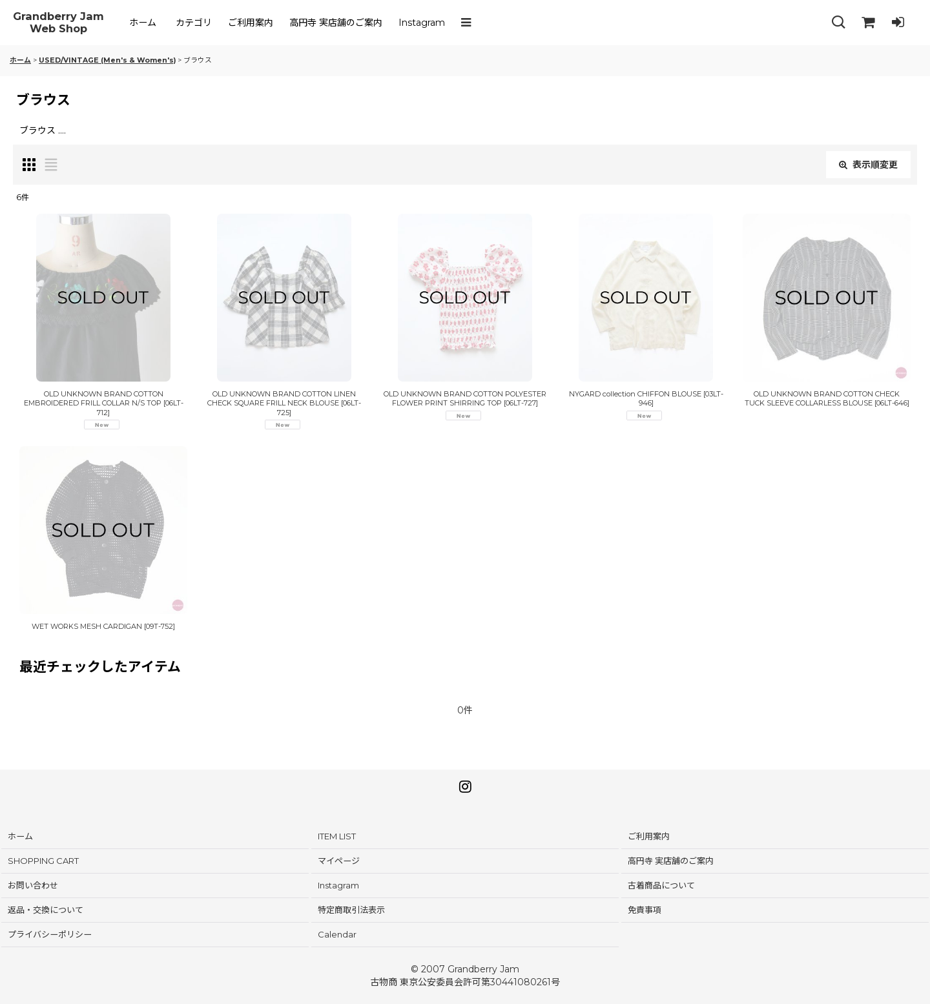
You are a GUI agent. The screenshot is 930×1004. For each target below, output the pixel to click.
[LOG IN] (897, 22)
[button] (469, 23)
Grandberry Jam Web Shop (58, 23)
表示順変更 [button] (868, 164)
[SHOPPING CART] (868, 22)
